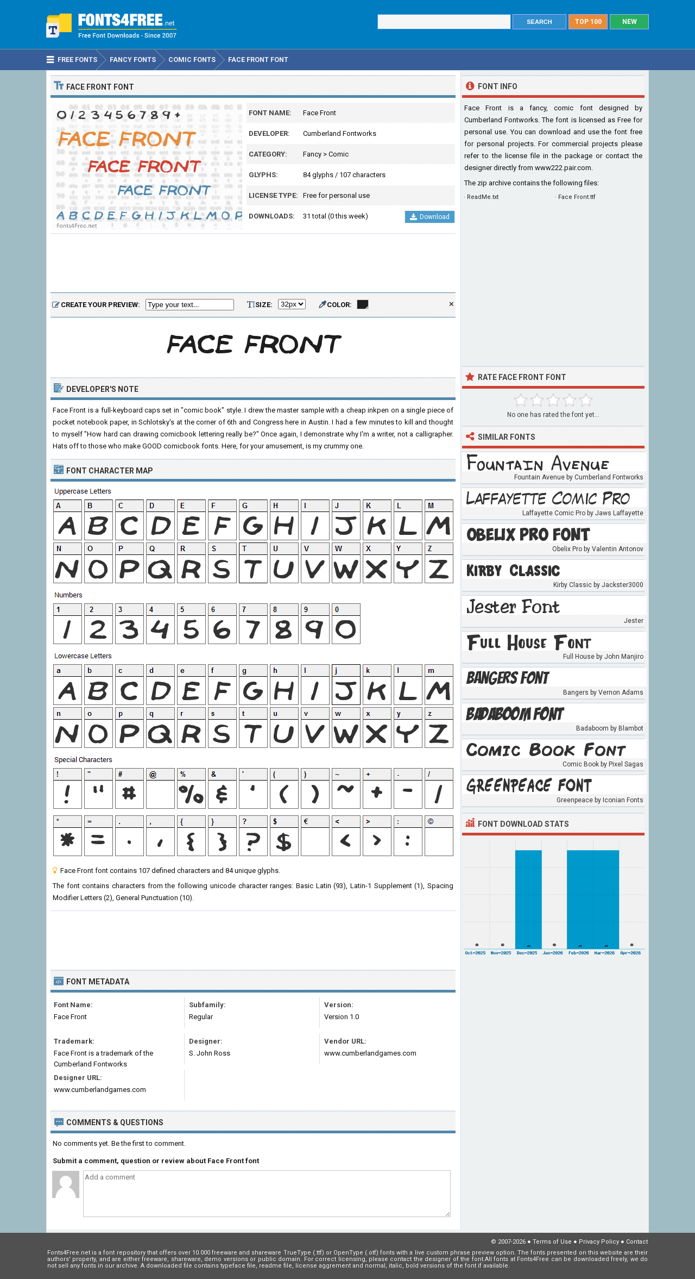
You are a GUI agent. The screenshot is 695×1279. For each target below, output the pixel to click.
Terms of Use (552, 1241)
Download (430, 217)
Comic (338, 154)
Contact (637, 1241)
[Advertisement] (253, 263)
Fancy (312, 154)
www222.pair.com (563, 168)
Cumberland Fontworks (339, 133)
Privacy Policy (599, 1241)
